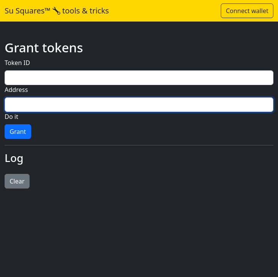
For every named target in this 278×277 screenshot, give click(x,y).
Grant (18, 131)
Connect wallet (247, 11)
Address (16, 89)
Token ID (17, 62)
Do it (11, 116)
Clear (17, 181)
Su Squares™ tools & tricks (57, 10)
